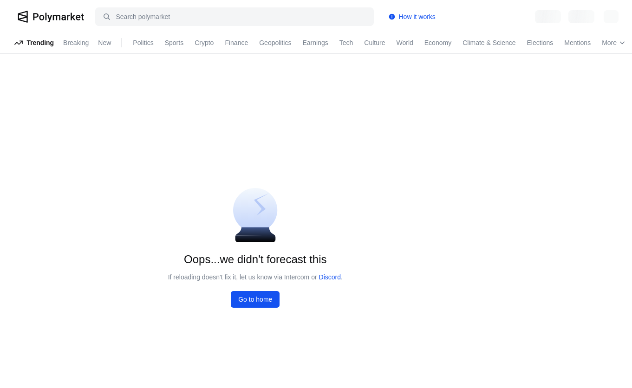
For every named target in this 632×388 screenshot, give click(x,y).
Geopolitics (275, 42)
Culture (374, 42)
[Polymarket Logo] (51, 16)
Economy (437, 42)
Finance (236, 42)
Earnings (315, 42)
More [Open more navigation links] (613, 42)
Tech (346, 42)
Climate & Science (489, 42)
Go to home (255, 299)
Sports (174, 42)
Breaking (76, 42)
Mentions (577, 42)
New (104, 42)
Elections (540, 42)
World (404, 42)
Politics (143, 42)
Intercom (296, 277)
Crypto (204, 42)
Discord (330, 277)
